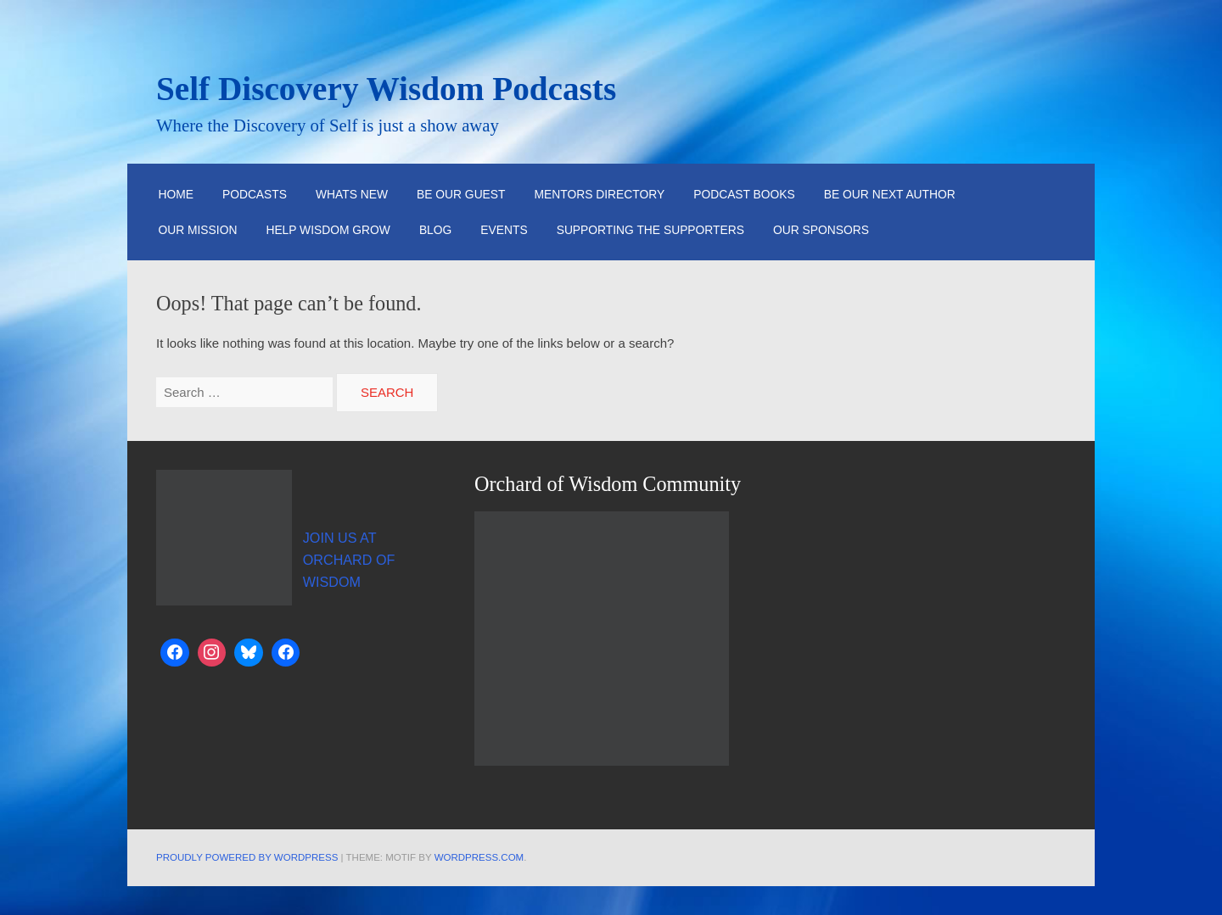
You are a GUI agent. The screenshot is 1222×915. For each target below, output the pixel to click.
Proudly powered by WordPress (247, 857)
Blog (435, 230)
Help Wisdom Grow (328, 230)
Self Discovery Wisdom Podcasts (386, 88)
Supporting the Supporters (650, 230)
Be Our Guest (461, 194)
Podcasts (254, 194)
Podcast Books (744, 194)
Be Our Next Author (890, 194)
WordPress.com (479, 857)
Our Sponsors (821, 230)
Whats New (352, 194)
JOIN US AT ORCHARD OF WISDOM (349, 559)
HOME (175, 194)
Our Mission (197, 230)
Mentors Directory (600, 194)
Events (503, 230)
